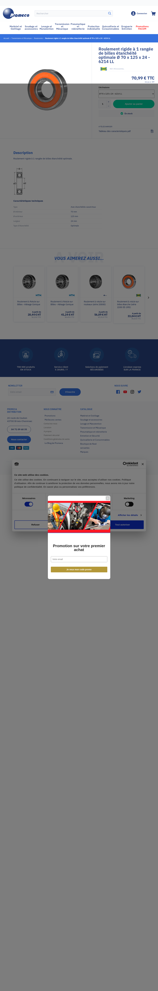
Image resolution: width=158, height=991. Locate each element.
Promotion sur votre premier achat (79, 506)
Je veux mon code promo (79, 528)
